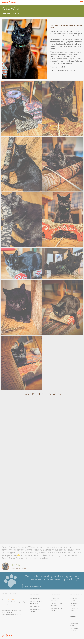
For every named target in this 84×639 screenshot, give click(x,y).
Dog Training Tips (35, 606)
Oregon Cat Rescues (73, 599)
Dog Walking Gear (35, 598)
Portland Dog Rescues (74, 604)
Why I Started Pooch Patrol (74, 629)
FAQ (71, 620)
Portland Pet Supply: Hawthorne (56, 604)
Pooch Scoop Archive (74, 624)
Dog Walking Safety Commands (35, 610)
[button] (2, 635)
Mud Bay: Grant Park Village (56, 609)
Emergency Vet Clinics (74, 609)
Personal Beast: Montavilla (55, 599)
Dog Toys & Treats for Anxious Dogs (36, 602)
